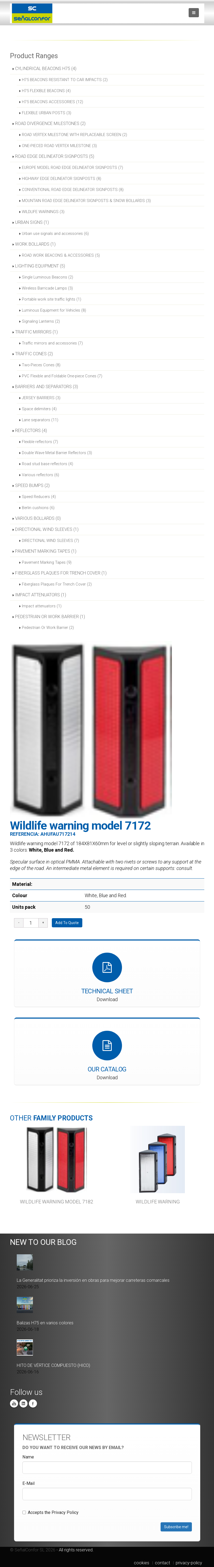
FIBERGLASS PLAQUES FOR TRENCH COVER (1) (61, 573)
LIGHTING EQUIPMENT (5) (40, 266)
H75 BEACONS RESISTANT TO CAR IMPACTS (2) (65, 79)
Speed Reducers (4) (39, 496)
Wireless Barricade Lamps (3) (47, 288)
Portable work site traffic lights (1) (51, 299)
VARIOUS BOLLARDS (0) (38, 518)
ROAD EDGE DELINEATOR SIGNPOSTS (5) (54, 156)
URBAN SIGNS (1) (32, 222)
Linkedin (23, 1403)
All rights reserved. (76, 1549)
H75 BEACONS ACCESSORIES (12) (52, 101)
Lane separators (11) (40, 419)
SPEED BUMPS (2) (32, 485)
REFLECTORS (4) (31, 430)
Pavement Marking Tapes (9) (47, 562)
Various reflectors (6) (40, 474)
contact (162, 1562)
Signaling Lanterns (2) (41, 321)
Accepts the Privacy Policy (50, 1512)
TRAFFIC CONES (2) (34, 353)
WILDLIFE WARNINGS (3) (43, 211)
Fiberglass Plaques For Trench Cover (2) (57, 584)
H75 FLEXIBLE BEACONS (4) (46, 90)
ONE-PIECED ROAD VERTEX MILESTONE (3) (59, 145)
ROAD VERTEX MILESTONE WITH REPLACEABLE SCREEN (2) (74, 134)
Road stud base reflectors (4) (47, 463)
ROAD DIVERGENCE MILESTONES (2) (50, 123)
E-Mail (28, 1483)
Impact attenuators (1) (42, 606)
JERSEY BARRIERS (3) (41, 397)
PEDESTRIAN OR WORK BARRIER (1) (50, 616)
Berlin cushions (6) (38, 507)
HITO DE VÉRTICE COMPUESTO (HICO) (53, 1365)
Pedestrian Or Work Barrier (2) (48, 627)
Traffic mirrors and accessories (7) (52, 343)
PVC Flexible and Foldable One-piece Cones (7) (62, 376)
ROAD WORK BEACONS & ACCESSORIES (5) (61, 255)
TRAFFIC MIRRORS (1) (36, 332)
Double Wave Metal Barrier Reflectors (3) (57, 452)
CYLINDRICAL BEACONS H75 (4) (45, 68)
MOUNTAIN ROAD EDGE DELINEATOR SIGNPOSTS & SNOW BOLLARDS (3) (86, 200)
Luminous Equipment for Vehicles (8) (54, 310)
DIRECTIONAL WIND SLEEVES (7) (50, 540)
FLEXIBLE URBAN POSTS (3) (46, 112)
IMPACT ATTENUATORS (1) (40, 594)
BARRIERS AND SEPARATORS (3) (46, 386)
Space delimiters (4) (39, 408)
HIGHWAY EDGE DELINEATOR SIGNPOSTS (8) (61, 178)
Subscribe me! (176, 1527)
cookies (141, 1562)
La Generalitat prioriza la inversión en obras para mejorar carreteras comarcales (93, 1280)
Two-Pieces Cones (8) (41, 365)
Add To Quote (67, 923)
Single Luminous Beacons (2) (47, 277)
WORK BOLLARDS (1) (35, 244)
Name (28, 1457)
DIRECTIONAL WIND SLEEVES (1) (47, 529)
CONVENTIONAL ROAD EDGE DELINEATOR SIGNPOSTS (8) (73, 189)
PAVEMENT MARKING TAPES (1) (45, 551)
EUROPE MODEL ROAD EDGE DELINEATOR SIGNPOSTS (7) (72, 167)
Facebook (33, 1403)
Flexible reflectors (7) (40, 441)
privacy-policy (189, 1562)
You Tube (14, 1403)
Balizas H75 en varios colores (45, 1322)
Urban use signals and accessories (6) (55, 233)
